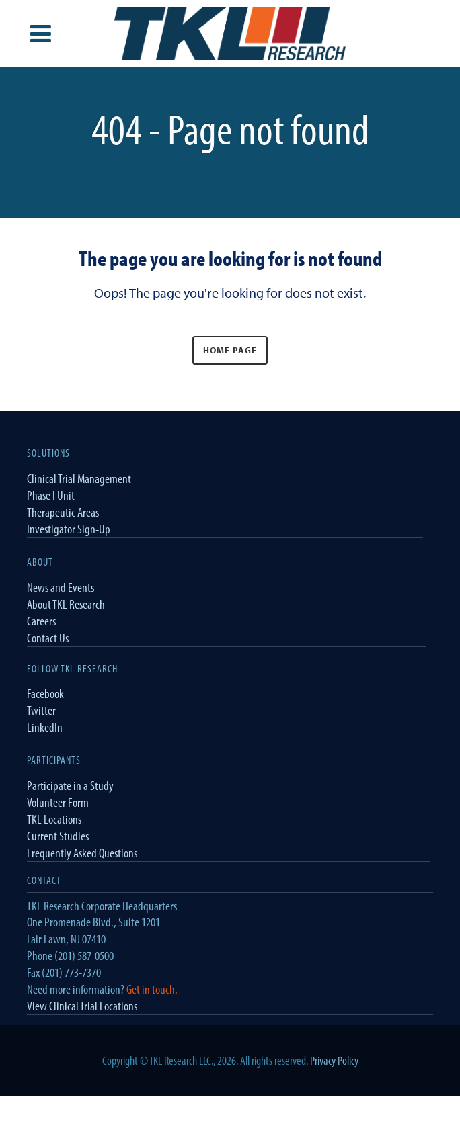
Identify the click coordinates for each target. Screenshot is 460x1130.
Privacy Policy (334, 1060)
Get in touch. (152, 989)
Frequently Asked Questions (82, 852)
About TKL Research (66, 604)
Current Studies (58, 836)
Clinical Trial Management (79, 478)
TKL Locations (54, 819)
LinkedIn (45, 727)
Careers (41, 621)
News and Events (60, 587)
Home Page (230, 350)
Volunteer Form (58, 802)
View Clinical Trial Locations (82, 1006)
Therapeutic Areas (63, 512)
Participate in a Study (70, 785)
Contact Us (48, 637)
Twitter (41, 710)
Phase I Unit (51, 495)
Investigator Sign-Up (68, 529)
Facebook (45, 693)
